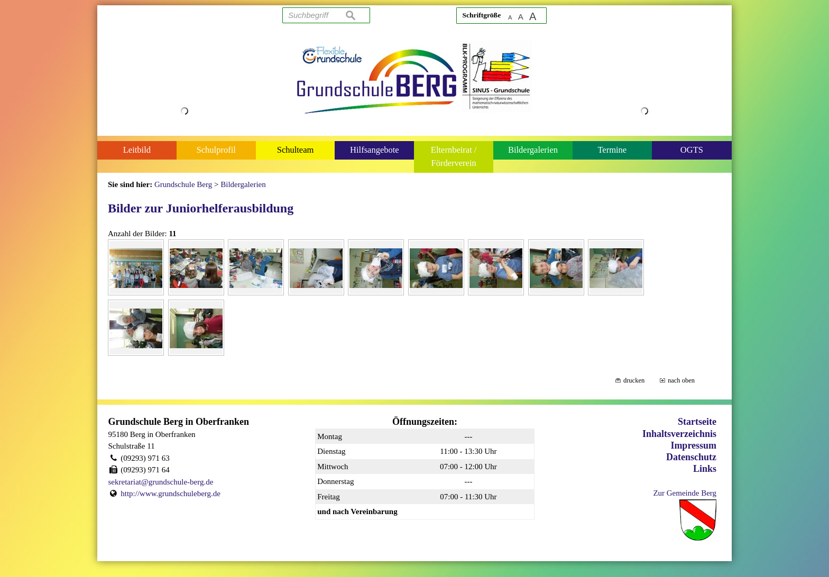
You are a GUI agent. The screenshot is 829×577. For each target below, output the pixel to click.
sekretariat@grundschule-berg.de (161, 482)
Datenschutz (691, 457)
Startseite (697, 421)
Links (704, 468)
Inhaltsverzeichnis (679, 434)
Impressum (693, 445)
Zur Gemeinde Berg (684, 493)
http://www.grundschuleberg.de (170, 493)
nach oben (681, 380)
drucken (633, 380)
